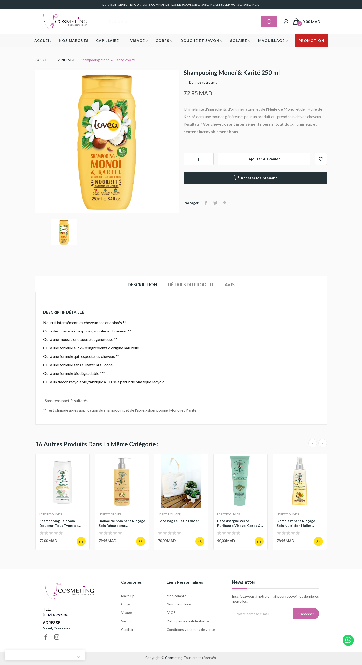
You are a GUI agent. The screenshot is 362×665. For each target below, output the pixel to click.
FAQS (171, 612)
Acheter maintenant (255, 178)
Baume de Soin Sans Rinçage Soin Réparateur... (122, 523)
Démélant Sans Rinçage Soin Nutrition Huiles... (296, 523)
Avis (230, 284)
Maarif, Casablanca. (57, 628)
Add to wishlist (320, 158)
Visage (126, 612)
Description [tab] (142, 284)
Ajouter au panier (264, 159)
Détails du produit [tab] (191, 284)
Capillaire (128, 629)
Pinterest (224, 203)
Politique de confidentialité (188, 621)
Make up (127, 596)
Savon (126, 621)
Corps (126, 604)
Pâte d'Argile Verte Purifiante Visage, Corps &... (240, 523)
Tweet (215, 203)
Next (322, 443)
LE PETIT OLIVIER (50, 514)
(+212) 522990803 (56, 615)
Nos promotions (179, 604)
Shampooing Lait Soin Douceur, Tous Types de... (60, 523)
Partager (206, 203)
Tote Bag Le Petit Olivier (178, 521)
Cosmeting (173, 658)
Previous (312, 443)
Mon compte (176, 596)
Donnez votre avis (202, 82)
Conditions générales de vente (191, 629)
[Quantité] (198, 159)
